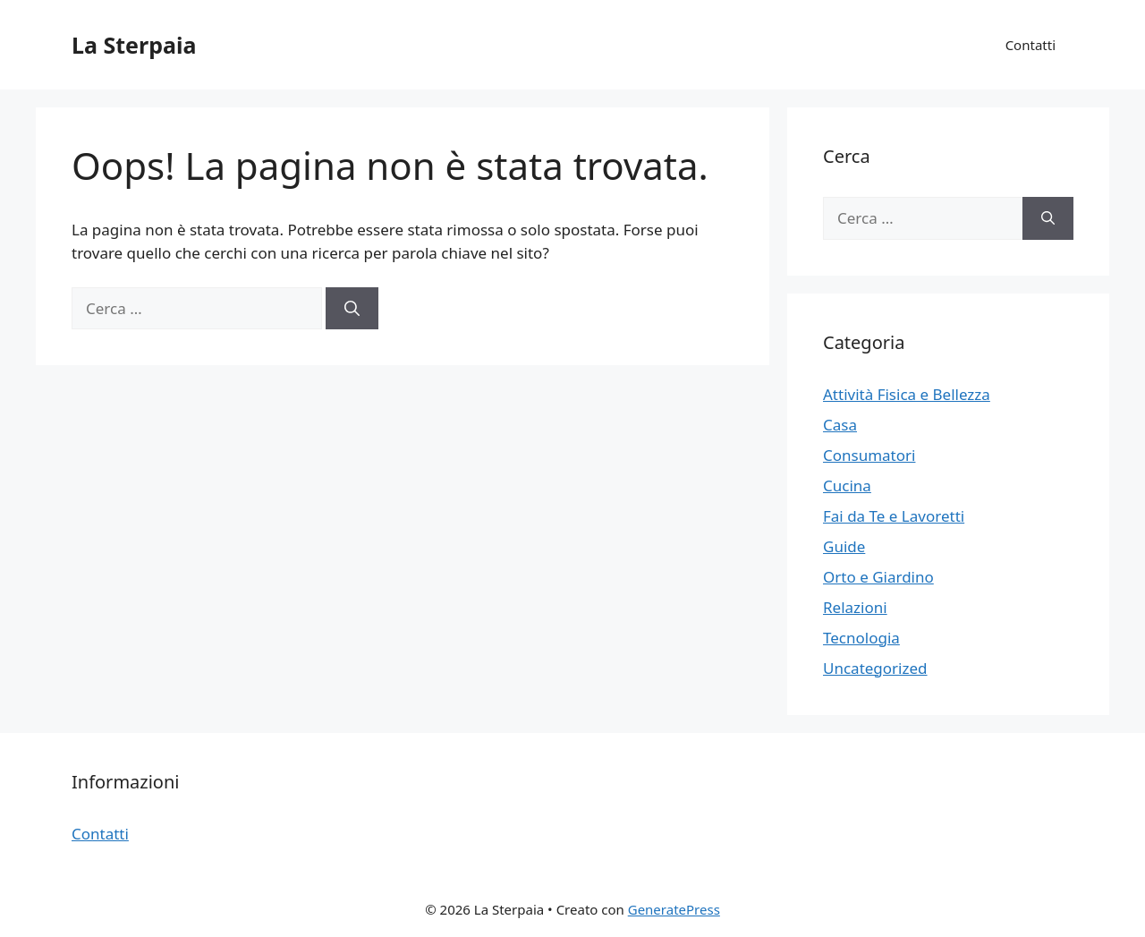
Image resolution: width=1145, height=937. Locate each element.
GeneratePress (674, 909)
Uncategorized (875, 668)
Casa (840, 424)
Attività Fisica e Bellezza (906, 394)
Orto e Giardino (878, 576)
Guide (844, 546)
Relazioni (855, 607)
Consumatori (869, 455)
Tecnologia (861, 637)
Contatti (1030, 45)
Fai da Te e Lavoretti (893, 516)
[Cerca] (352, 308)
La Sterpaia (134, 45)
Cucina (847, 485)
